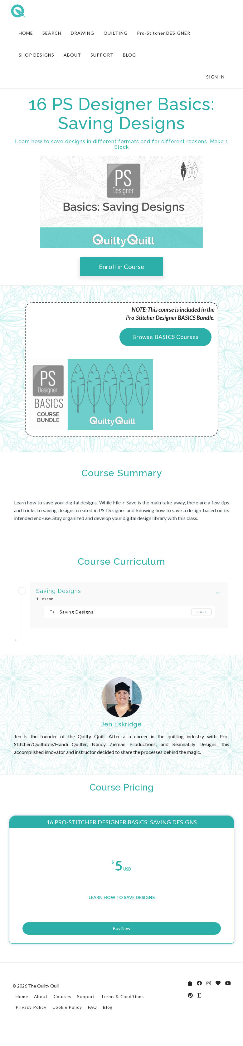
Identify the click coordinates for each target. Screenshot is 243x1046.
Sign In (215, 76)
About (41, 1012)
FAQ (92, 1023)
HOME (26, 33)
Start (202, 612)
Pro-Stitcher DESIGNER (163, 33)
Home (22, 1012)
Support (86, 1012)
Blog (108, 1023)
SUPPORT (102, 55)
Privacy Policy (31, 1023)
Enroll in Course (121, 266)
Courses (62, 1012)
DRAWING (82, 33)
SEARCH (51, 33)
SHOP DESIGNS (36, 55)
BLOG (129, 55)
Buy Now (121, 939)
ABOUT (72, 55)
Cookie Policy (67, 1023)
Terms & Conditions (122, 1012)
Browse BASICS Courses (165, 336)
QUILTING (116, 33)
